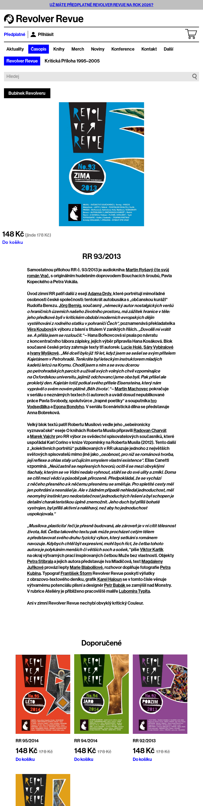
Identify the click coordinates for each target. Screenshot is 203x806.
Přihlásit (42, 34)
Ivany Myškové (44, 353)
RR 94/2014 (86, 741)
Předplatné (14, 34)
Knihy (59, 49)
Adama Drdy (99, 293)
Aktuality (15, 49)
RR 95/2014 (27, 741)
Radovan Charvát (150, 430)
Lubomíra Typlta (134, 591)
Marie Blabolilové (86, 567)
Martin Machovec (131, 389)
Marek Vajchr (42, 436)
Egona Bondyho (68, 406)
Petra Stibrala (40, 561)
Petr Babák (115, 585)
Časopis (38, 49)
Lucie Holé (131, 347)
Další (168, 49)
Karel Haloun (109, 579)
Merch (77, 49)
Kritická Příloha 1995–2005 (72, 61)
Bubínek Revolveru (26, 93)
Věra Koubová (40, 329)
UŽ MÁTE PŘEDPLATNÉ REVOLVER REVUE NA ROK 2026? (101, 4)
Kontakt (149, 49)
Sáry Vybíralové (158, 347)
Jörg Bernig (70, 305)
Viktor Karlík (152, 549)
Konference (123, 49)
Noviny (97, 49)
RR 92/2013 (144, 741)
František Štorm (76, 573)
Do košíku (12, 242)
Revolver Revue (22, 61)
